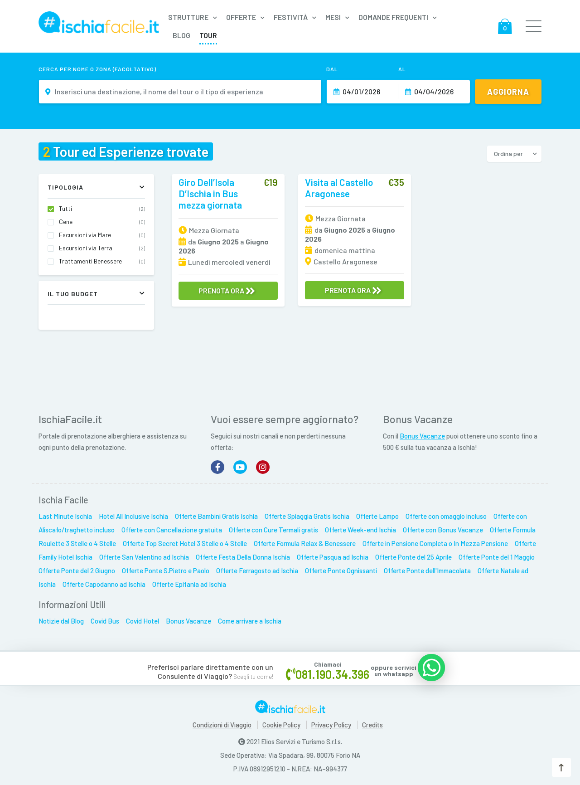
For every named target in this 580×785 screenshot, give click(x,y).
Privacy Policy (331, 725)
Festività (291, 17)
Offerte (241, 17)
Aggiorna (508, 92)
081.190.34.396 (332, 674)
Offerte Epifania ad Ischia (189, 584)
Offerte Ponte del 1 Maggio (497, 557)
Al (402, 69)
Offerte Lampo (377, 516)
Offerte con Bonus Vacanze (443, 530)
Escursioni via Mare (102, 235)
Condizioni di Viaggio (222, 725)
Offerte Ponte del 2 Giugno (77, 570)
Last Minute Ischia (65, 516)
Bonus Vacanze (422, 436)
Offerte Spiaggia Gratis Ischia (307, 516)
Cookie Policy (281, 725)
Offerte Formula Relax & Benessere (305, 543)
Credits (372, 725)
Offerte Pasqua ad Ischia (332, 557)
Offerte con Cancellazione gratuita (171, 530)
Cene (102, 222)
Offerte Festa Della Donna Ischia (243, 557)
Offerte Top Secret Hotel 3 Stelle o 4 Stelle (185, 543)
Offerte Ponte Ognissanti (341, 570)
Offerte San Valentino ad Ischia (144, 557)
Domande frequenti (393, 17)
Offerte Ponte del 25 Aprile (413, 557)
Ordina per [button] (508, 153)
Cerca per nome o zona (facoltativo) (97, 69)
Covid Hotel (142, 621)
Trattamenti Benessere (102, 261)
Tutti (102, 208)
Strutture (188, 17)
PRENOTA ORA (226, 290)
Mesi (333, 17)
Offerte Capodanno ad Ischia (104, 584)
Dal (332, 69)
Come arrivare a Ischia (249, 621)
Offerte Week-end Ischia (360, 530)
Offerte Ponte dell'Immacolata (427, 570)
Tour (208, 35)
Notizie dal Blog (61, 621)
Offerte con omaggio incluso (446, 516)
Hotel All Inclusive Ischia (133, 516)
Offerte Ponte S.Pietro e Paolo (165, 570)
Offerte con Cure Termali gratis (273, 530)
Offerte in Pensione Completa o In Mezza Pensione (435, 543)
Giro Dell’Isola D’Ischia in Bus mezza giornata (210, 193)
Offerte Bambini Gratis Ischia (216, 516)
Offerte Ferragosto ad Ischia (257, 570)
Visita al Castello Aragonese (339, 187)
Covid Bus (105, 621)
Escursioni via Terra (102, 248)
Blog (181, 35)
